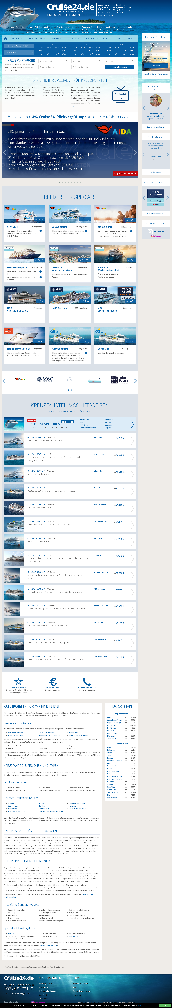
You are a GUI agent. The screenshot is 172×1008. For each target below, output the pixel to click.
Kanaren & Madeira (114, 760)
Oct (49, 53)
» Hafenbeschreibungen (47, 991)
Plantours (111, 736)
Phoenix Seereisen (15, 735)
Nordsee (110, 782)
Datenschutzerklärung (159, 58)
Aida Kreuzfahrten (15, 732)
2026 (53, 44)
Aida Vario (12, 933)
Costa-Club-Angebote (48, 945)
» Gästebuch (42, 995)
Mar (90, 47)
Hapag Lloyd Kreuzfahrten (49, 735)
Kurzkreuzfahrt (113, 766)
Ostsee (11, 803)
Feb (83, 47)
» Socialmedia (43, 998)
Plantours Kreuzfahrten (78, 735)
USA (108, 795)
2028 (121, 44)
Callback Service (121, 5)
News (120, 38)
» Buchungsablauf (45, 983)
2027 (87, 44)
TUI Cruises (73, 732)
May (41, 50)
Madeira (110, 768)
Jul (57, 50)
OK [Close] (165, 1005)
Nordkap (42, 806)
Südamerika (111, 790)
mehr (140, 1005)
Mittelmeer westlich (115, 779)
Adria (109, 747)
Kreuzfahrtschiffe (38, 38)
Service (107, 38)
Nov (56, 53)
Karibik (110, 763)
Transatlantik (44, 808)
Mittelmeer (12, 808)
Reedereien (17, 38)
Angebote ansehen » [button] (125, 173)
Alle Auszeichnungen (155, 213)
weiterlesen (155, 172)
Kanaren (72, 806)
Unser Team (73, 38)
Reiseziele (57, 38)
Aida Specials (74, 936)
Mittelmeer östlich (114, 776)
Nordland (42, 803)
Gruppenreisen (91, 38)
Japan (109, 755)
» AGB (74, 987)
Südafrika (111, 787)
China (109, 752)
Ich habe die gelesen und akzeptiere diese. (155, 59)
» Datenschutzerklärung (81, 991)
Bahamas (111, 750)
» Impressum (77, 995)
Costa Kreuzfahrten (46, 732)
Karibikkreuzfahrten (16, 811)
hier (72, 106)
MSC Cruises (112, 728)
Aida (109, 717)
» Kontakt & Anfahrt (80, 983)
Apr (64, 47)
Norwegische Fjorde (77, 803)
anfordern (156, 65)
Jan (75, 47)
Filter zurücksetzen (63, 70)
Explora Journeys (114, 722)
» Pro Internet (43, 987)
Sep (41, 53)
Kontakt (132, 38)
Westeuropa (112, 797)
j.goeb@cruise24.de (155, 118)
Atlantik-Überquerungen (78, 808)
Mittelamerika (113, 771)
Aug (64, 50)
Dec (64, 53)
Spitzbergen (13, 806)
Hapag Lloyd (112, 725)
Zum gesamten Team (155, 127)
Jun (49, 50)
